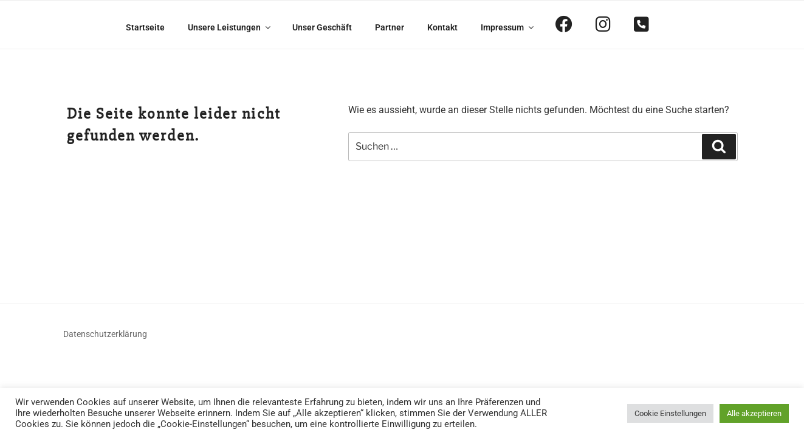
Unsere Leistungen (230, 27)
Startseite (145, 27)
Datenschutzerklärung (105, 334)
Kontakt (442, 27)
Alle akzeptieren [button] (754, 413)
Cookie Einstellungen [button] (670, 413)
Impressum (508, 27)
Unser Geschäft (322, 27)
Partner (389, 27)
